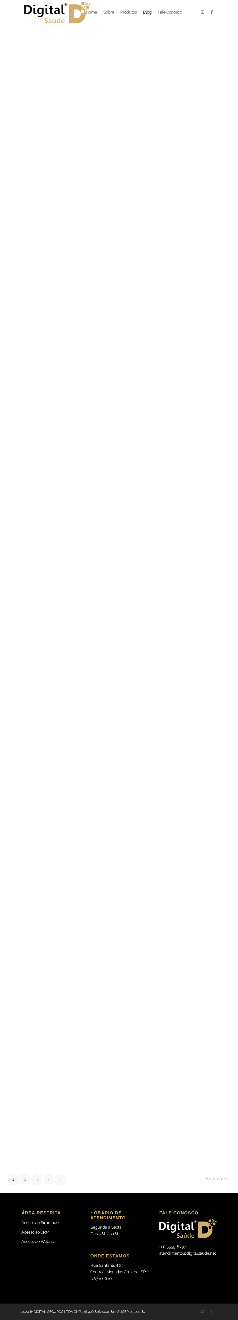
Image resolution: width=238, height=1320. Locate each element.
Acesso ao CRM (35, 1232)
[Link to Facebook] (212, 12)
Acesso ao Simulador (40, 1222)
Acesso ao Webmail (39, 1241)
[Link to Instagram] (202, 12)
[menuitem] (91, 12)
